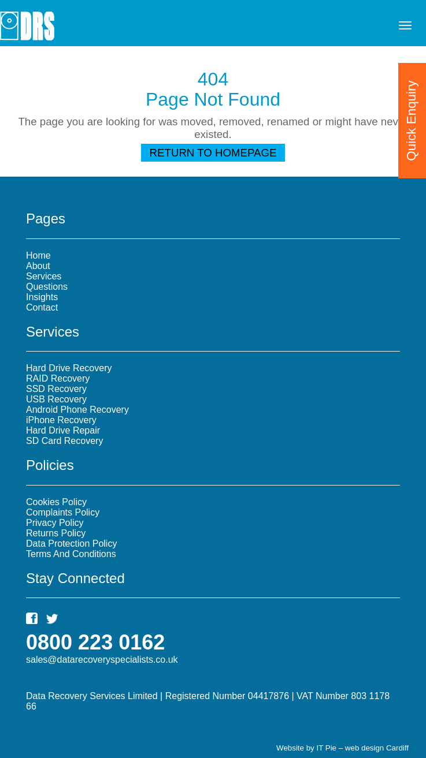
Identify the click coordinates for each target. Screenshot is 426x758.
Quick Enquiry (411, 120)
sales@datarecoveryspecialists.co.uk (102, 659)
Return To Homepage (213, 153)
